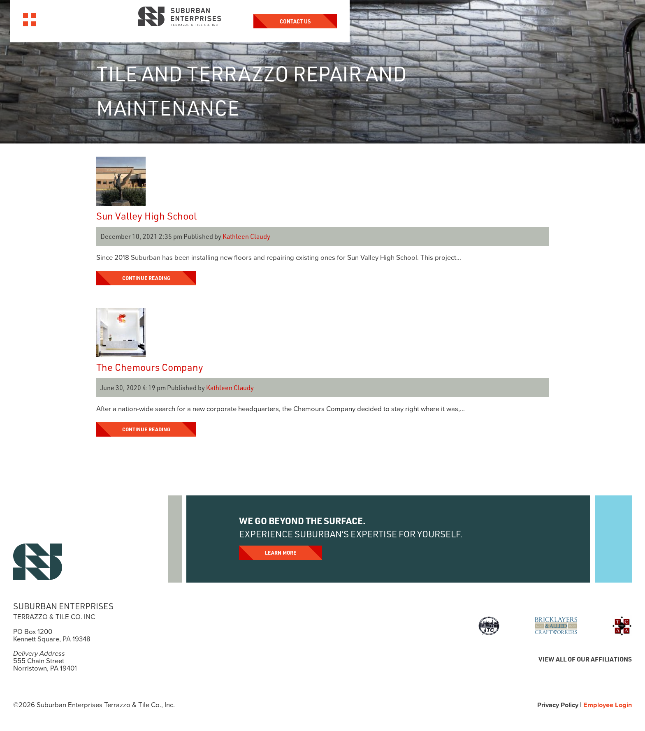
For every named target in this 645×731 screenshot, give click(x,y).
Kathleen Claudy (246, 236)
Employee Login (607, 705)
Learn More (281, 552)
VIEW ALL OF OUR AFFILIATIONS (584, 659)
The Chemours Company (149, 367)
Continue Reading (147, 278)
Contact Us (554, 21)
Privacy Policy (555, 705)
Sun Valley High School (146, 215)
